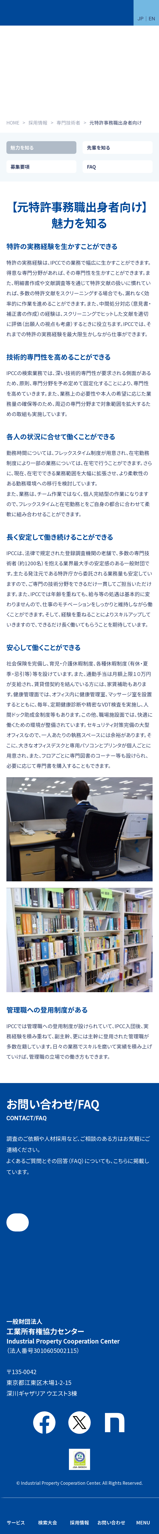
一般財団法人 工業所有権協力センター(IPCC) (25, 13)
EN (152, 19)
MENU (143, 1522)
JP (140, 19)
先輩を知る (98, 147)
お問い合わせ (111, 1522)
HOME (12, 122)
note (115, 1422)
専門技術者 (68, 122)
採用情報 (37, 122)
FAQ (91, 166)
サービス (16, 1522)
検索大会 (47, 1522)
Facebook (44, 1422)
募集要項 (20, 166)
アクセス (86, 1391)
